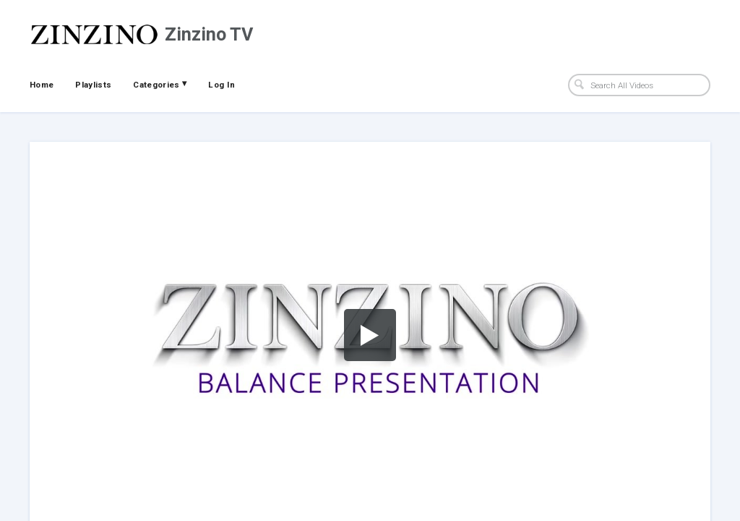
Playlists (93, 85)
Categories (159, 84)
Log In (221, 85)
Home (41, 85)
